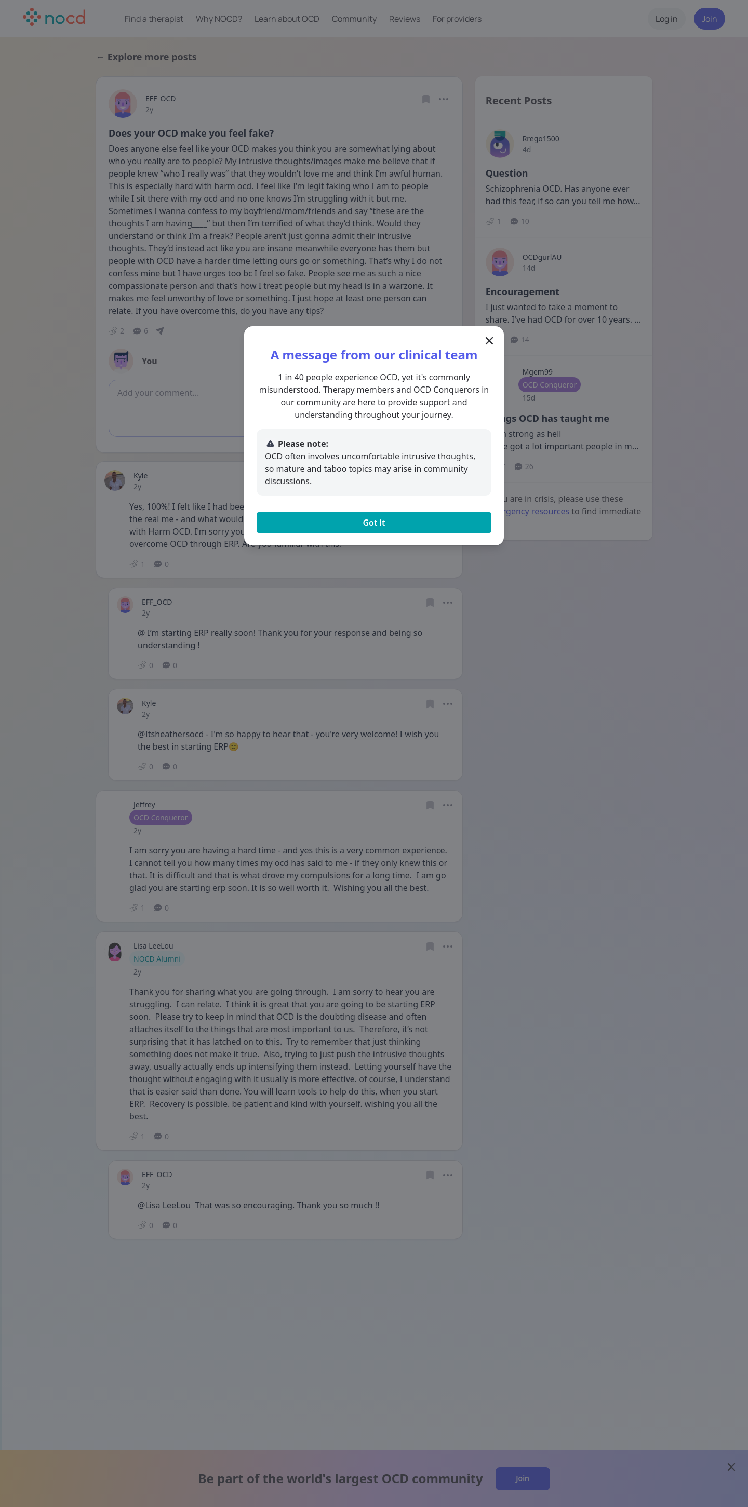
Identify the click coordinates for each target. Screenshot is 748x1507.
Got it (374, 522)
